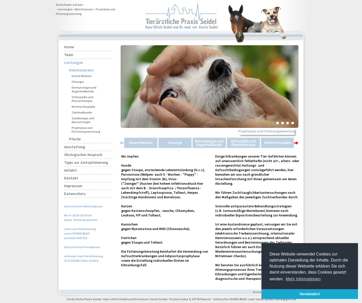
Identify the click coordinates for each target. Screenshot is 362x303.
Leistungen (65, 9)
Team (68, 54)
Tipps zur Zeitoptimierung (86, 162)
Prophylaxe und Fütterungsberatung (86, 129)
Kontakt (71, 178)
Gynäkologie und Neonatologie (83, 120)
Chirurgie (78, 82)
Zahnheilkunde (82, 112)
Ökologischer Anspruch (83, 154)
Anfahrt (70, 170)
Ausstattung (74, 146)
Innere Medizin (82, 76)
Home (69, 47)
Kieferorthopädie (83, 106)
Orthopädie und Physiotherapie (82, 99)
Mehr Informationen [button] (303, 279)
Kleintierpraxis (84, 9)
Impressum (73, 185)
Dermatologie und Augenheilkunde (84, 89)
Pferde (75, 139)
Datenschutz (75, 193)
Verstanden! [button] (309, 294)
